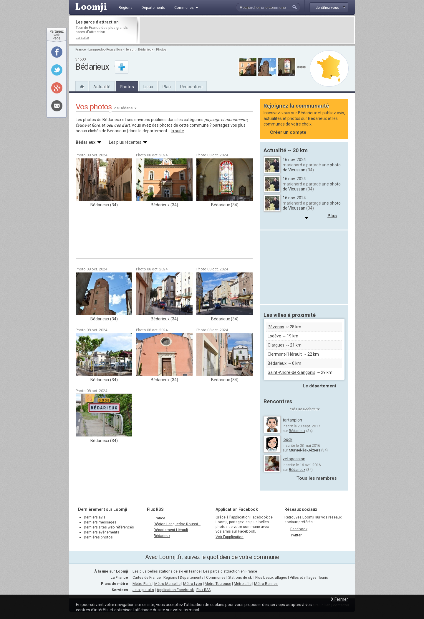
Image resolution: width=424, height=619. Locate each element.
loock (287, 439)
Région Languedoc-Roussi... (177, 524)
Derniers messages (100, 522)
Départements (191, 577)
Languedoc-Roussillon (105, 49)
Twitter (296, 535)
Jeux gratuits (143, 590)
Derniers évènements (101, 532)
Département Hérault (171, 530)
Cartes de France (146, 577)
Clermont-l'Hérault (285, 354)
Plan (167, 86)
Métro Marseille (167, 583)
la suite (177, 130)
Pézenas (276, 326)
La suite (82, 37)
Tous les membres (317, 478)
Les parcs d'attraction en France (230, 571)
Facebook (298, 529)
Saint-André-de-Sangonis (291, 372)
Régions (170, 577)
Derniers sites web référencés (109, 527)
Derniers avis (94, 517)
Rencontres (191, 86)
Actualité (101, 86)
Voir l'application (230, 537)
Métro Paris (142, 583)
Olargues (276, 345)
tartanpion (292, 420)
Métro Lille (242, 583)
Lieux (148, 86)
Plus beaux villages (271, 577)
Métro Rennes (266, 583)
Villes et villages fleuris (309, 577)
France (80, 49)
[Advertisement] (247, 30)
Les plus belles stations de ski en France (166, 571)
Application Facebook (175, 590)
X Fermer (339, 599)
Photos (161, 49)
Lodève (274, 336)
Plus (332, 215)
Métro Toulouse (218, 583)
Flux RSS (155, 509)
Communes (216, 577)
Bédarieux (145, 49)
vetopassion (294, 458)
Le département (319, 386)
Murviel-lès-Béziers (304, 450)
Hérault (130, 49)
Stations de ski (240, 577)
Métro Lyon (192, 583)
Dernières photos (98, 537)
